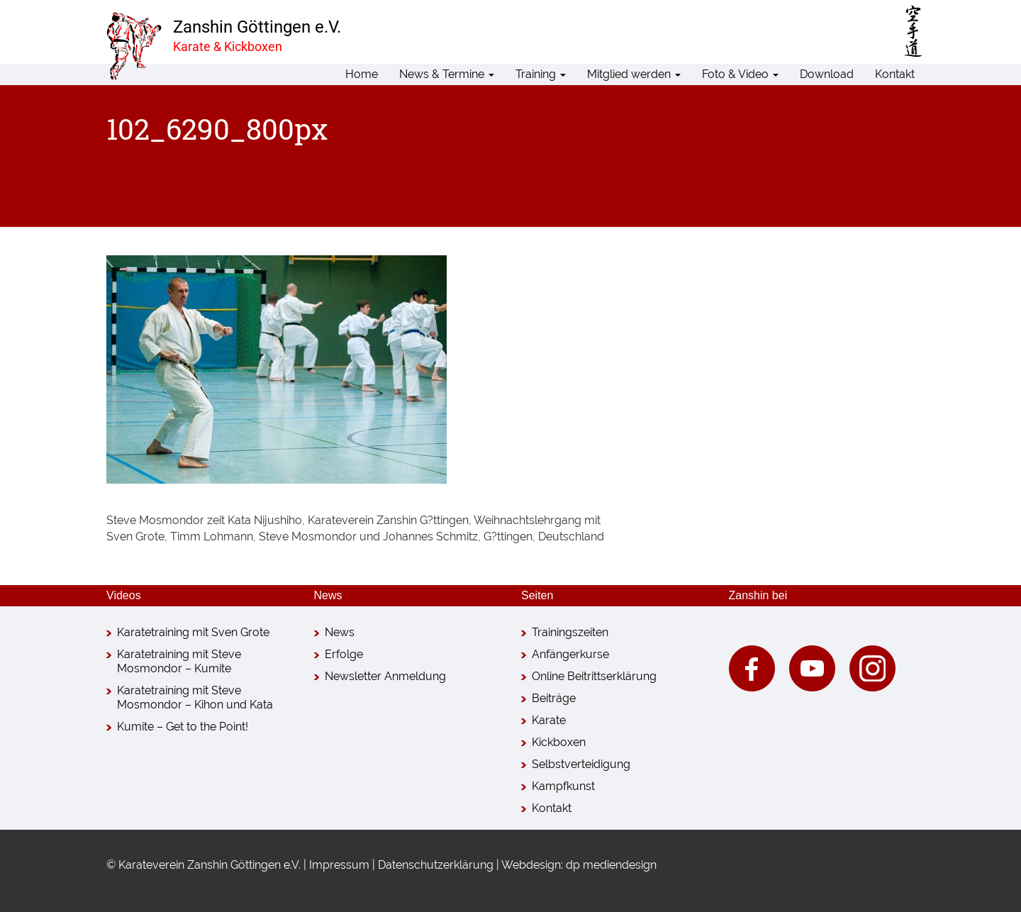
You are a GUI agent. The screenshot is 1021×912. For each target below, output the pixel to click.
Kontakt (895, 74)
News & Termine (446, 74)
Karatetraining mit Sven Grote (193, 632)
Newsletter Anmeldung (385, 676)
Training (540, 74)
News (340, 632)
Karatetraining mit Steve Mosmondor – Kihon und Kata (195, 697)
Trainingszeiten (570, 632)
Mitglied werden (634, 74)
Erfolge (344, 654)
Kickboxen (559, 742)
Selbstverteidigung (581, 764)
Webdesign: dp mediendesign (579, 865)
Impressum (339, 865)
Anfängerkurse (570, 654)
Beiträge (554, 698)
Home (361, 74)
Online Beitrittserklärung (594, 676)
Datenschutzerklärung (435, 865)
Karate (549, 720)
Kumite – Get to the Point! (182, 726)
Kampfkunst (563, 786)
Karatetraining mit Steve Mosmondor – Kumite (179, 661)
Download (827, 74)
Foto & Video (740, 74)
